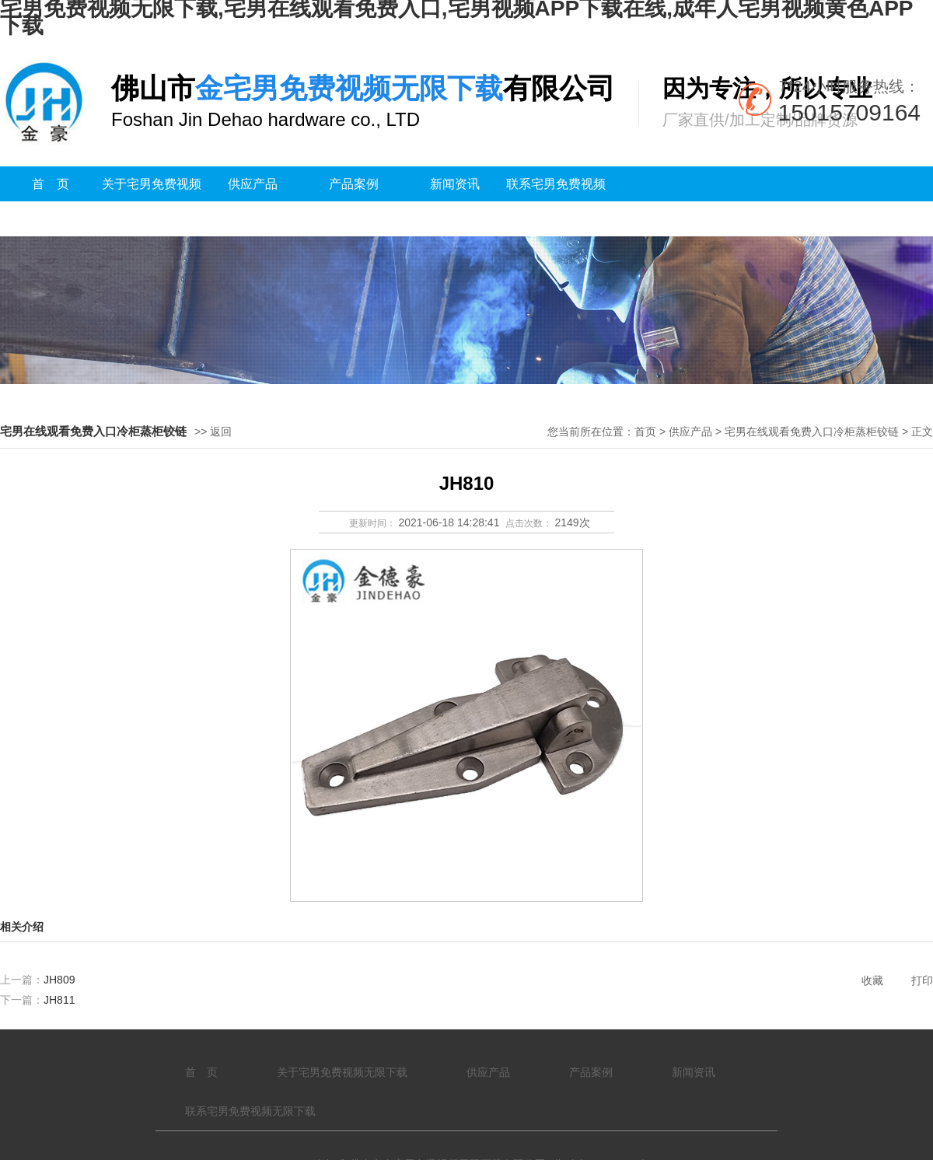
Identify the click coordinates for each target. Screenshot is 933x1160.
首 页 (50, 183)
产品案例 (354, 183)
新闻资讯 (455, 183)
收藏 (872, 980)
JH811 (59, 1000)
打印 (922, 980)
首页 (645, 431)
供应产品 (253, 183)
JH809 (59, 979)
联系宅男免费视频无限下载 (556, 201)
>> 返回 (213, 431)
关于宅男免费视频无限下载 (151, 201)
